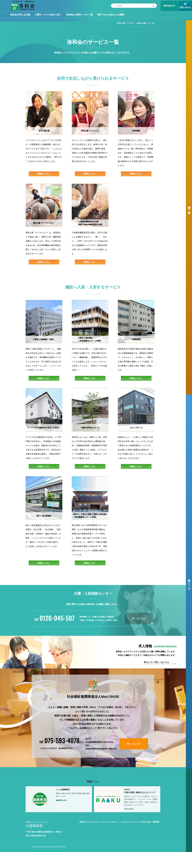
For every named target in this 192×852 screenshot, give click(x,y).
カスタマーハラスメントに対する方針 (136, 822)
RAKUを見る (129, 809)
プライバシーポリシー (110, 822)
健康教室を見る (61, 800)
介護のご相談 (189, 207)
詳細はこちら (43, 174)
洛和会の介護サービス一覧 (79, 14)
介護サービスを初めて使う (48, 14)
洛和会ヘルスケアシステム (89, 822)
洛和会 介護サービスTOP (125, 23)
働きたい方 (189, 581)
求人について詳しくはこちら (156, 662)
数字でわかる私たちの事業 (111, 14)
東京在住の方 (169, 6)
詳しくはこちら (139, 618)
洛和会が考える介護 (20, 14)
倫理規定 (156, 822)
